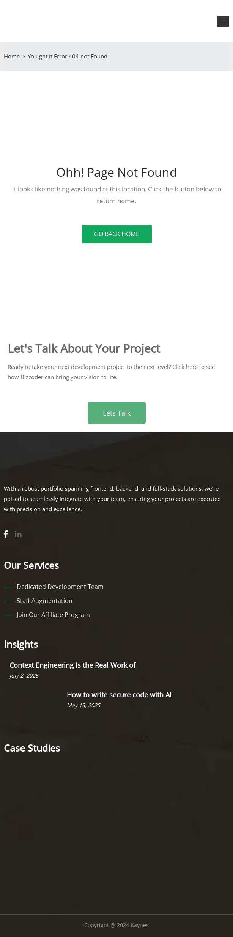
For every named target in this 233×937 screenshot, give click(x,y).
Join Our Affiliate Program (53, 615)
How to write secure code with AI (119, 694)
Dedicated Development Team (60, 586)
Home (12, 56)
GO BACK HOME (116, 234)
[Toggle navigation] (223, 21)
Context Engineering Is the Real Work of (72, 665)
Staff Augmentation (44, 600)
